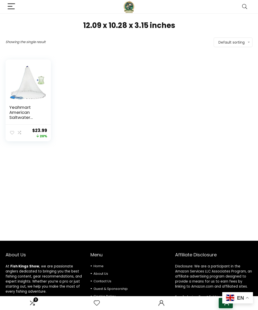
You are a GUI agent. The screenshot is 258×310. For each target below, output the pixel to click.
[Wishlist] (97, 303)
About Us (100, 273)
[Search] (245, 6)
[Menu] (12, 6)
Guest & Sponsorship (110, 288)
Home (98, 266)
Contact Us (102, 281)
